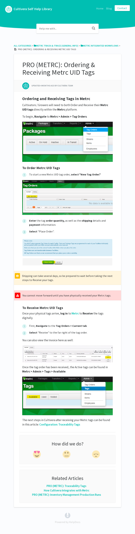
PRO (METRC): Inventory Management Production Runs (66, 495)
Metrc (75, 313)
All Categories (22, 45)
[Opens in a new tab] (67, 515)
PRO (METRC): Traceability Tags (66, 486)
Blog (109, 8)
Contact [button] (122, 8)
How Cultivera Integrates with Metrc (66, 490)
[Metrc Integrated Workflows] (99, 45)
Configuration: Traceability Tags (59, 424)
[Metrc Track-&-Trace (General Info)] (56, 45)
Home (99, 8)
